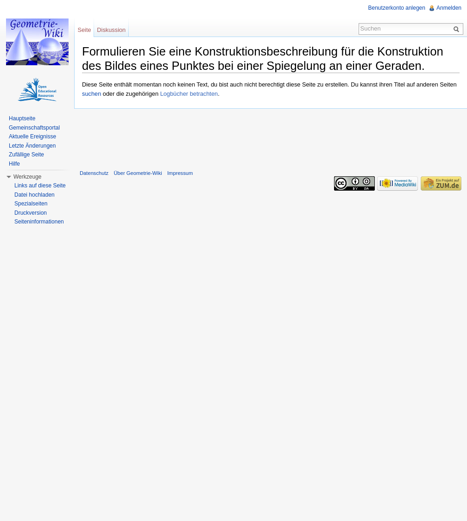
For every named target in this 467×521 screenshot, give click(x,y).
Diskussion (111, 29)
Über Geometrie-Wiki (138, 173)
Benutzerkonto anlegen (396, 8)
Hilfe (14, 164)
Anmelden (448, 8)
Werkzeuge (27, 177)
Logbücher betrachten (189, 93)
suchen (91, 93)
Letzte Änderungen (32, 146)
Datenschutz (94, 173)
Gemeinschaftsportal (34, 127)
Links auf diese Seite (40, 185)
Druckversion (30, 213)
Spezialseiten (30, 203)
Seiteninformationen (39, 221)
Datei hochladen (34, 195)
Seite (84, 29)
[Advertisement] (270, 137)
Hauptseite (22, 118)
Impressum (180, 173)
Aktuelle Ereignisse (32, 136)
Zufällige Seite (26, 154)
